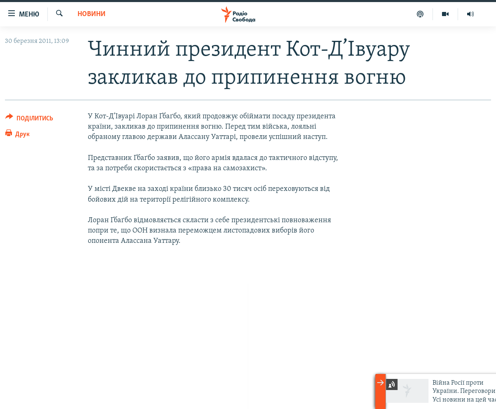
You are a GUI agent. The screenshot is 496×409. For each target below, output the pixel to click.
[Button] (29, 119)
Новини (92, 14)
